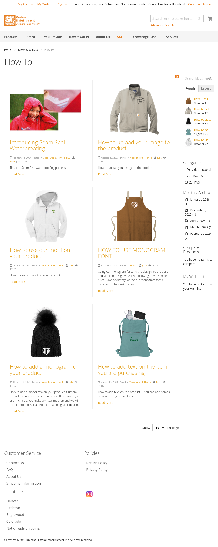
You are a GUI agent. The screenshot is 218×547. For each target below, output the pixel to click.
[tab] (190, 88)
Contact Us (15, 462)
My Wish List (46, 4)
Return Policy (96, 462)
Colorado (13, 521)
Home (8, 49)
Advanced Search (162, 25)
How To (61, 157)
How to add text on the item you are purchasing (132, 369)
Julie (159, 157)
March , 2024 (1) (199, 227)
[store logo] (22, 20)
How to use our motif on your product (40, 253)
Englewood (15, 514)
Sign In (62, 4)
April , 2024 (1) (197, 221)
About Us (13, 476)
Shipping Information (23, 483)
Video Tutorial (49, 157)
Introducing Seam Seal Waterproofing (37, 145)
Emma (13, 161)
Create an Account (201, 4)
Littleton (13, 507)
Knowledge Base (28, 49)
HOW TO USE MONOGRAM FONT (131, 253)
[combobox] (177, 18)
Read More (17, 174)
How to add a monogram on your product (44, 369)
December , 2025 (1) (195, 212)
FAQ (68, 157)
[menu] (109, 36)
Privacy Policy (97, 469)
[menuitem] (12, 36)
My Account (26, 4)
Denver (12, 501)
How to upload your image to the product (134, 145)
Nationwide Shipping (23, 528)
